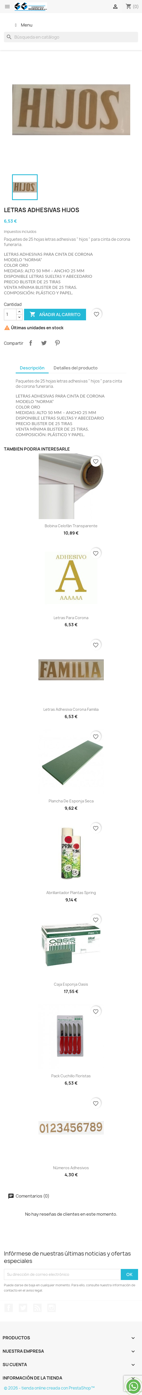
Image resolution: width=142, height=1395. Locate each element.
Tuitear (44, 343)
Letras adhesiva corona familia (71, 709)
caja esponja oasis (71, 984)
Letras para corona (71, 617)
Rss (37, 1308)
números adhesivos (71, 1167)
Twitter (23, 1308)
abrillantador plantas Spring (71, 892)
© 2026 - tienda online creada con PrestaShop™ (49, 1388)
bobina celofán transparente (71, 525)
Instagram (51, 1308)
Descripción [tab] (32, 368)
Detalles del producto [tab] (76, 368)
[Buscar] (71, 37)
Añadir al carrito (55, 314)
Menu (22, 25)
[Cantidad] (10, 314)
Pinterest (57, 343)
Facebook (8, 1308)
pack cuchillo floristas (71, 1075)
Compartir (30, 343)
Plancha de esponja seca (71, 800)
